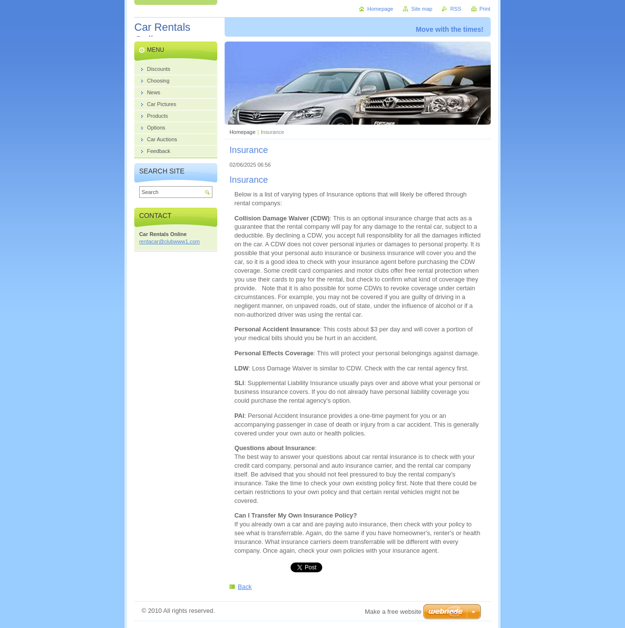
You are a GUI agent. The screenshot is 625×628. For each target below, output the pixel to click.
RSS (455, 9)
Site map (421, 9)
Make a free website (393, 611)
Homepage (242, 132)
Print (484, 9)
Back (244, 586)
